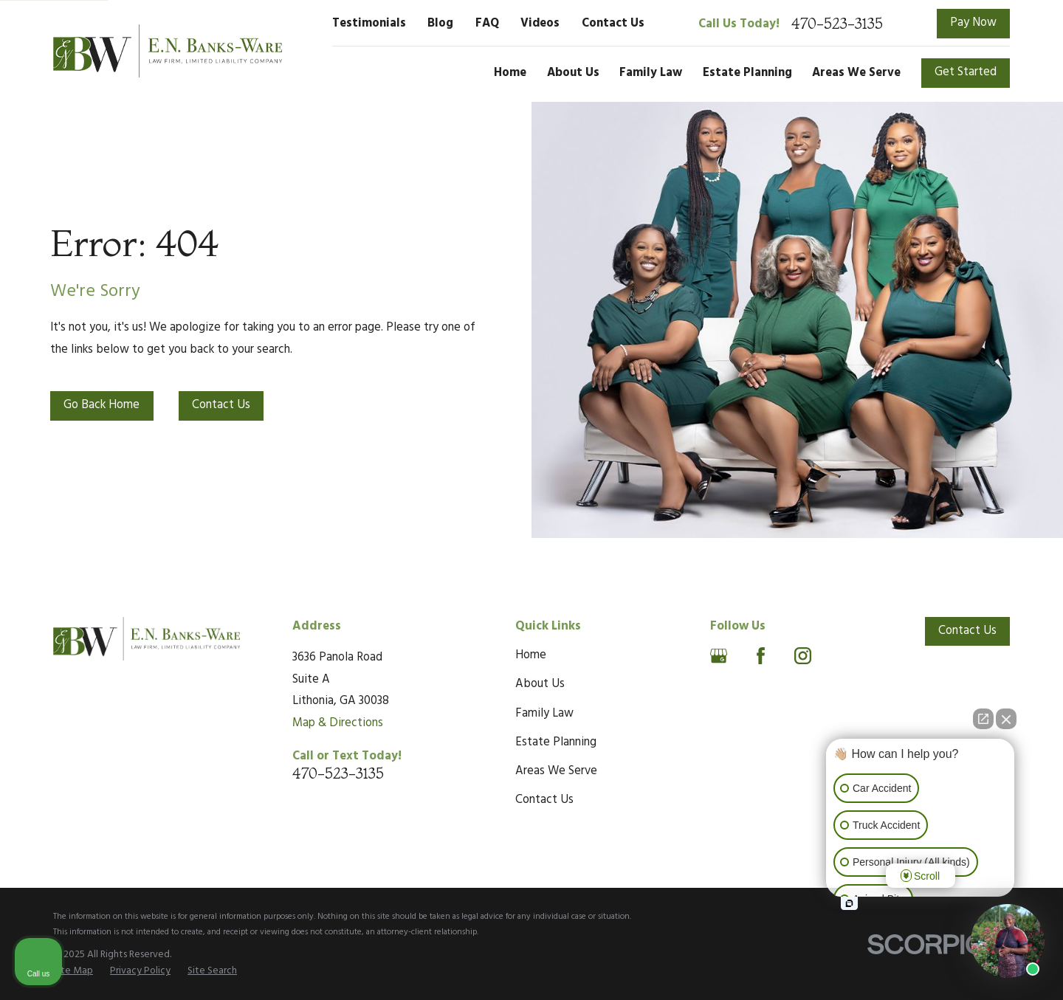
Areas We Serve (556, 771)
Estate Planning (555, 742)
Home (530, 655)
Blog (440, 23)
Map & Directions (337, 723)
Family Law (544, 713)
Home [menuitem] (510, 73)
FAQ (487, 23)
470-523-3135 (837, 23)
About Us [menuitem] (573, 73)
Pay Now (973, 22)
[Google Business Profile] (718, 655)
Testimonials (369, 23)
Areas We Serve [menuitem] (856, 73)
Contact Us (613, 23)
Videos (540, 23)
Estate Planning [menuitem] (747, 73)
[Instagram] (802, 655)
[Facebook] (760, 655)
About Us (540, 684)
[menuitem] (73, 971)
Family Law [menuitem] (650, 73)
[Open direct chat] (983, 718)
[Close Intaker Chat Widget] (1006, 718)
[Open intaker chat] (849, 903)
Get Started (966, 72)
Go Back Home (101, 405)
